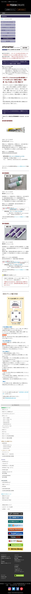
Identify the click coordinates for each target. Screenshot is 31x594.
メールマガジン (17, 561)
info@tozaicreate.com (10, 398)
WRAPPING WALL (6, 422)
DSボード (4, 429)
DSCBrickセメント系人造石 (8, 465)
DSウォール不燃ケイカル (7, 419)
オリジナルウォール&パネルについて (6, 426)
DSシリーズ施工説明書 (7, 438)
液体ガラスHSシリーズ (6, 563)
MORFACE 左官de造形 (7, 446)
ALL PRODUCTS (15, 405)
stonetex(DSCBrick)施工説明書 (6, 476)
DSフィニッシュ (5, 433)
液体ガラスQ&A (5, 498)
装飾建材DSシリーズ (5, 556)
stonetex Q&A (5, 469)
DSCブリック (5, 409)
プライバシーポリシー (19, 571)
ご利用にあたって (18, 569)
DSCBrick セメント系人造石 (8, 27)
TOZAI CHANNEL (18, 556)
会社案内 (16, 566)
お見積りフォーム (10, 9)
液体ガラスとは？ (6, 495)
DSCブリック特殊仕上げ (7, 411)
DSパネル (4, 431)
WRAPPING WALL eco (7, 424)
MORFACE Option (6, 448)
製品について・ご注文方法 (8, 454)
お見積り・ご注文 (6, 509)
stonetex (3, 561)
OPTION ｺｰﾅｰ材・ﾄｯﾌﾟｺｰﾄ (7, 467)
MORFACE (4, 443)
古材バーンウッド (6, 484)
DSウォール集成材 (6, 417)
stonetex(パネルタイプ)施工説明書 (7, 472)
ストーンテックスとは (8, 22)
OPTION (4, 486)
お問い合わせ (21, 9)
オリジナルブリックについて (8, 413)
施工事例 (8, 41)
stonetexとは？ (5, 461)
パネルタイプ (8, 24)
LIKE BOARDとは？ (6, 482)
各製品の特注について (7, 504)
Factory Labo (4, 576)
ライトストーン (5, 452)
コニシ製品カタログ (21, 166)
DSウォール (4, 415)
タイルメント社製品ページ (20, 216)
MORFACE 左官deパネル (7, 445)
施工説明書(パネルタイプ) (8, 35)
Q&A (8, 33)
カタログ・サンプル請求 (7, 507)
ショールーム (17, 568)
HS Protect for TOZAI (6, 500)
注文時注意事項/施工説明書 (8, 456)
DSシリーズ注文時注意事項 (8, 435)
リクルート (3, 578)
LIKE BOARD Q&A (6, 488)
